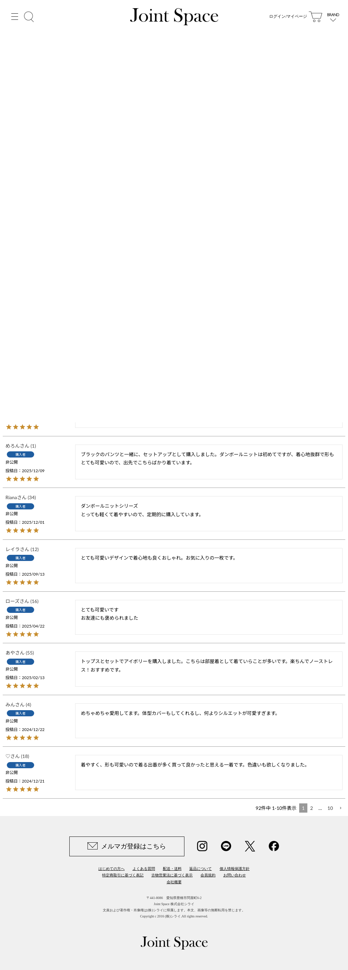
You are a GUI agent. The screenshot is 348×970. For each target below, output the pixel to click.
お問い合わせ (234, 875)
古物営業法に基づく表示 (172, 875)
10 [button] (330, 808)
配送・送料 (172, 869)
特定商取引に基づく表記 (122, 875)
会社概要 (174, 882)
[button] (340, 808)
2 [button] (311, 808)
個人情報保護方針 (235, 869)
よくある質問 (144, 869)
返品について (200, 869)
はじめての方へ (111, 869)
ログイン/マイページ (288, 17)
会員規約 (207, 875)
